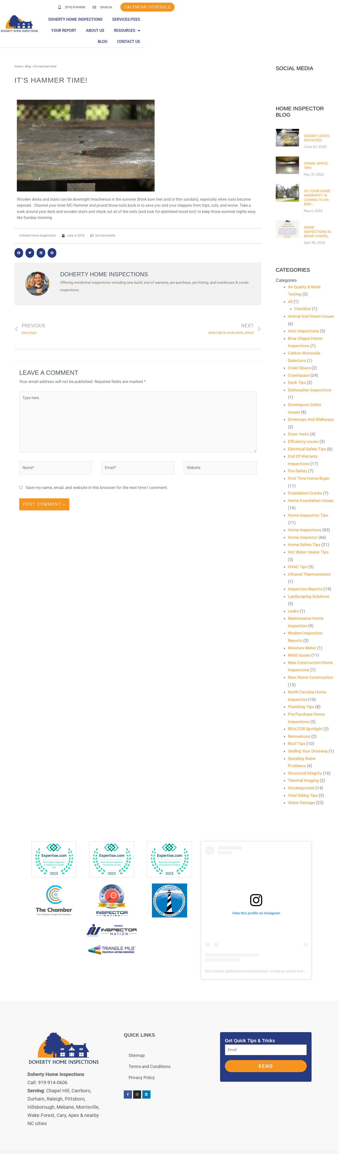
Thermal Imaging (303, 780)
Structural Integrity (305, 773)
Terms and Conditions (149, 1066)
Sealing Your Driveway (308, 751)
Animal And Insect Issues (311, 316)
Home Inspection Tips (308, 515)
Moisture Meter (302, 648)
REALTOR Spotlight (305, 728)
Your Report (238, 19)
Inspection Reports (305, 589)
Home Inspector (303, 537)
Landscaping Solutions (308, 596)
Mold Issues (299, 655)
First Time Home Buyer (309, 478)
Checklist (302, 308)
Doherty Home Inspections (151, 19)
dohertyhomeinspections (248, 971)
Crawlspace (298, 375)
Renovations (299, 736)
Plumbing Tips (301, 706)
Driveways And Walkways (311, 419)
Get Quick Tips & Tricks (250, 1040)
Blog (329, 19)
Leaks (293, 611)
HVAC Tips (297, 566)
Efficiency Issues (303, 441)
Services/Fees (202, 19)
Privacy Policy (142, 1077)
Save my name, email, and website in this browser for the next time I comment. (97, 488)
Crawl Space (299, 367)
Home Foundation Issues (310, 500)
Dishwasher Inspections (310, 390)
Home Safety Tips (304, 544)
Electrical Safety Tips (307, 449)
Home (18, 66)
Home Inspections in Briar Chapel (317, 231)
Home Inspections (304, 530)
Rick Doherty (214, 971)
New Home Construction (310, 677)
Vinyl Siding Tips (303, 795)
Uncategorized (301, 787)
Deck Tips (297, 382)
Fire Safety (297, 470)
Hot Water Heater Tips (308, 552)
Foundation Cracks (305, 493)
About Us (269, 19)
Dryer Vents (298, 434)
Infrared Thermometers (309, 574)
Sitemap (137, 1055)
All (290, 301)
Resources (301, 19)
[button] (18, 253)
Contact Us (322, 30)
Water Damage (301, 802)
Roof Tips (297, 743)
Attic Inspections (303, 331)
